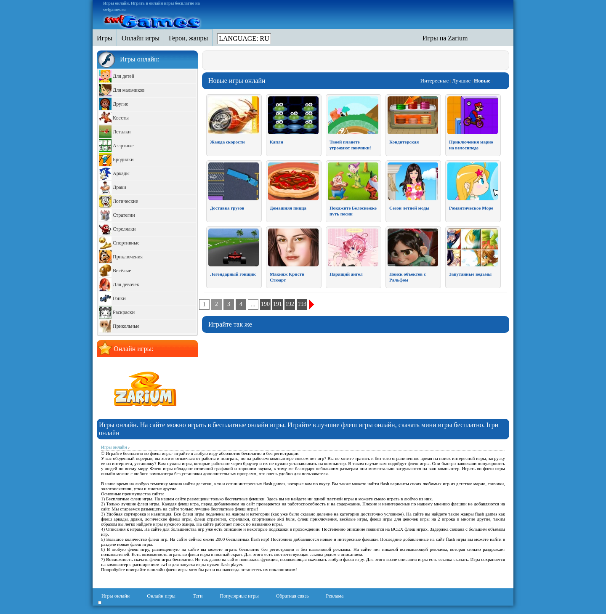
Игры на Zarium (445, 38)
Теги (198, 596)
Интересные (434, 80)
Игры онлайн (115, 596)
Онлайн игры (161, 596)
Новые (482, 80)
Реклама (335, 596)
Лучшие (461, 80)
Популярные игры (239, 596)
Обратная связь (292, 596)
